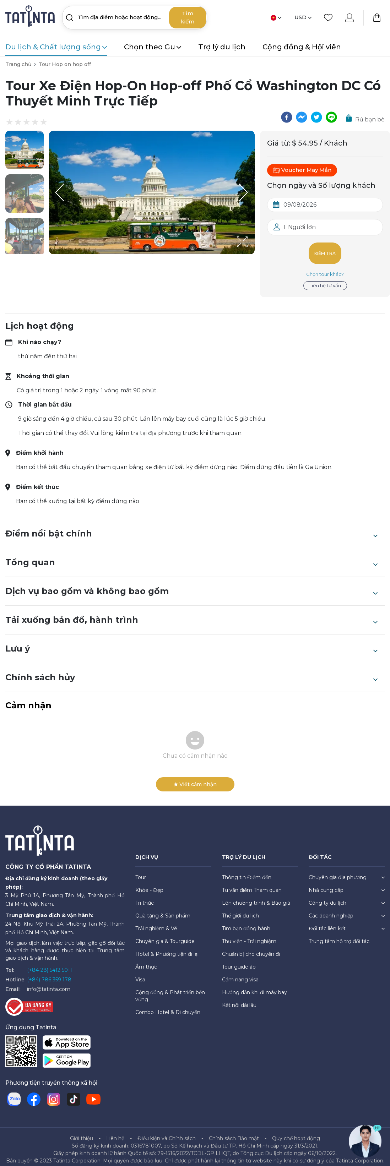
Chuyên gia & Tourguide (165, 935)
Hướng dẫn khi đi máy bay (254, 987)
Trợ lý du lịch (221, 47)
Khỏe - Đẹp (149, 884)
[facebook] (286, 117)
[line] (331, 117)
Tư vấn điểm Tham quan (252, 884)
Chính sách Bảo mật (234, 1132)
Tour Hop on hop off (65, 64)
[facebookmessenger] (301, 117)
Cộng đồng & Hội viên (301, 47)
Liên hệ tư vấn (325, 280)
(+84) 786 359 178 (49, 974)
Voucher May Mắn (302, 170)
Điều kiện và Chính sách (166, 1132)
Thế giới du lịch (240, 910)
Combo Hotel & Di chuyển (167, 1006)
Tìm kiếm (187, 17)
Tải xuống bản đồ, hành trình (191, 614)
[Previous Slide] (59, 192)
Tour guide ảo (239, 961)
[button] (24, 150)
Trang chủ (18, 64)
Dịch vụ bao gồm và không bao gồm (191, 585)
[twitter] (316, 117)
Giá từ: (279, 143)
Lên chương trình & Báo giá (256, 897)
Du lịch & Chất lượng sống (56, 47)
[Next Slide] (244, 192)
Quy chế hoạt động (296, 1132)
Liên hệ (115, 1132)
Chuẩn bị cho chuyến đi (251, 948)
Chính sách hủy (191, 671)
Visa (140, 974)
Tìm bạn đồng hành (246, 923)
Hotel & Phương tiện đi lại (167, 948)
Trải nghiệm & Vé (156, 923)
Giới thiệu (81, 1132)
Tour (140, 871)
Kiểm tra (325, 250)
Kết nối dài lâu (239, 999)
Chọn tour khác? (325, 268)
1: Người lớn (299, 227)
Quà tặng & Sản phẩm (162, 910)
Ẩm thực (146, 961)
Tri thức (144, 897)
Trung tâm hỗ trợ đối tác (339, 935)
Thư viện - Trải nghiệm (249, 935)
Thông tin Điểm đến (246, 871)
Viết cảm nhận (195, 778)
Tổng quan (191, 556)
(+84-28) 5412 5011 (49, 964)
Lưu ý (191, 643)
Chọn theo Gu (152, 47)
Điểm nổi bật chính (191, 528)
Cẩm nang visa (240, 974)
